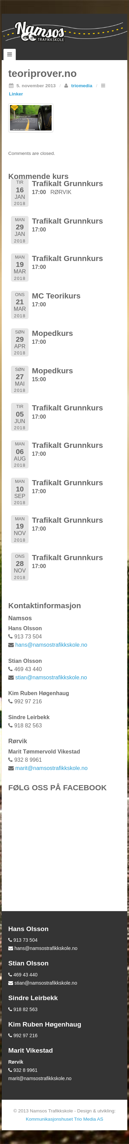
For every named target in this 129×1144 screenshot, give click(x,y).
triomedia (81, 85)
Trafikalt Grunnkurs (67, 183)
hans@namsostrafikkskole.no (51, 645)
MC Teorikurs (56, 296)
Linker (16, 94)
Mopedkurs (52, 333)
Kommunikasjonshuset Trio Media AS (64, 1119)
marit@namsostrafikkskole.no (51, 768)
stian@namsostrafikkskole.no (51, 677)
